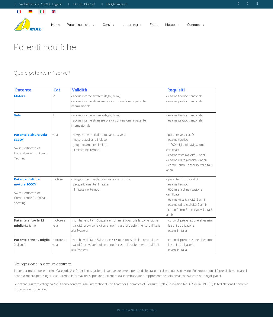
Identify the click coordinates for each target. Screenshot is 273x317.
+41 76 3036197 (84, 4)
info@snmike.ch (117, 4)
